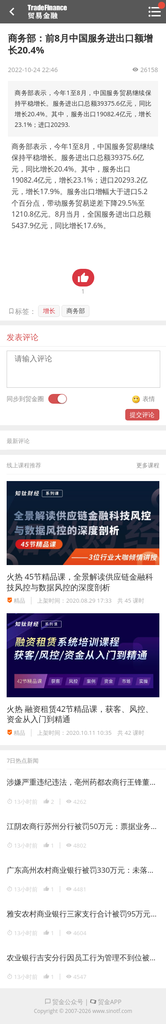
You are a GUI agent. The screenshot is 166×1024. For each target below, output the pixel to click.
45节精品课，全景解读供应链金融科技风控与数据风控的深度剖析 (80, 581)
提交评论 (142, 414)
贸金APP (105, 1001)
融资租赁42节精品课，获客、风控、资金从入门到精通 (80, 713)
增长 (49, 310)
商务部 (75, 310)
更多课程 (147, 465)
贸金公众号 (64, 1001)
